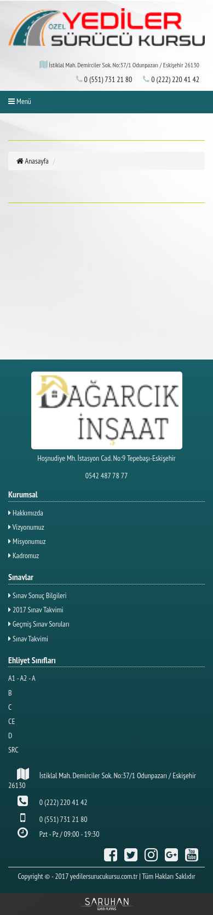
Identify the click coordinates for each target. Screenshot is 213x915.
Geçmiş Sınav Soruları (39, 624)
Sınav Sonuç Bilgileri (37, 595)
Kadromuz (23, 555)
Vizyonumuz (26, 527)
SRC (13, 750)
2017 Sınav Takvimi (36, 610)
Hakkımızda (25, 513)
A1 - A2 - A (22, 678)
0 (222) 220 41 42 (171, 79)
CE (11, 721)
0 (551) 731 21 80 (104, 79)
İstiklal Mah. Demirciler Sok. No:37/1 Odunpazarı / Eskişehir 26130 (102, 779)
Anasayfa (32, 161)
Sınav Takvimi (28, 639)
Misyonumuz (26, 541)
